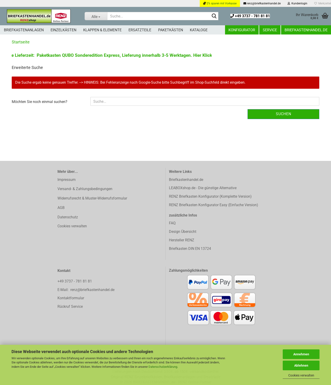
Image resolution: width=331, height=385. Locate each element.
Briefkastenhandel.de (306, 30)
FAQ (172, 223)
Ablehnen (301, 365)
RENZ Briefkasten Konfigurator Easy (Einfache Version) (213, 205)
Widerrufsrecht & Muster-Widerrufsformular (92, 198)
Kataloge (199, 30)
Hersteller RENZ (181, 240)
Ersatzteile (139, 30)
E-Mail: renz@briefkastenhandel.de (85, 290)
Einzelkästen (63, 30)
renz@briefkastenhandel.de (262, 3)
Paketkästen (170, 30)
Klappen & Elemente (102, 30)
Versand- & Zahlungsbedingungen (84, 189)
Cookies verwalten (301, 375)
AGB (61, 207)
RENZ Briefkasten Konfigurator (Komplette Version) (210, 196)
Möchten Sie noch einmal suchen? (39, 102)
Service (270, 30)
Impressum (66, 179)
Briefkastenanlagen (24, 30)
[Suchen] (214, 16)
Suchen (283, 114)
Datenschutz (67, 217)
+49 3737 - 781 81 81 (250, 16)
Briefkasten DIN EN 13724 (190, 248)
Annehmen (301, 354)
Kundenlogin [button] (297, 3)
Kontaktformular (70, 298)
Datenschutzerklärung (162, 366)
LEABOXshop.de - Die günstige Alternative (203, 188)
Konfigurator (241, 30)
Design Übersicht (182, 231)
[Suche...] (96, 16)
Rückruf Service (70, 306)
